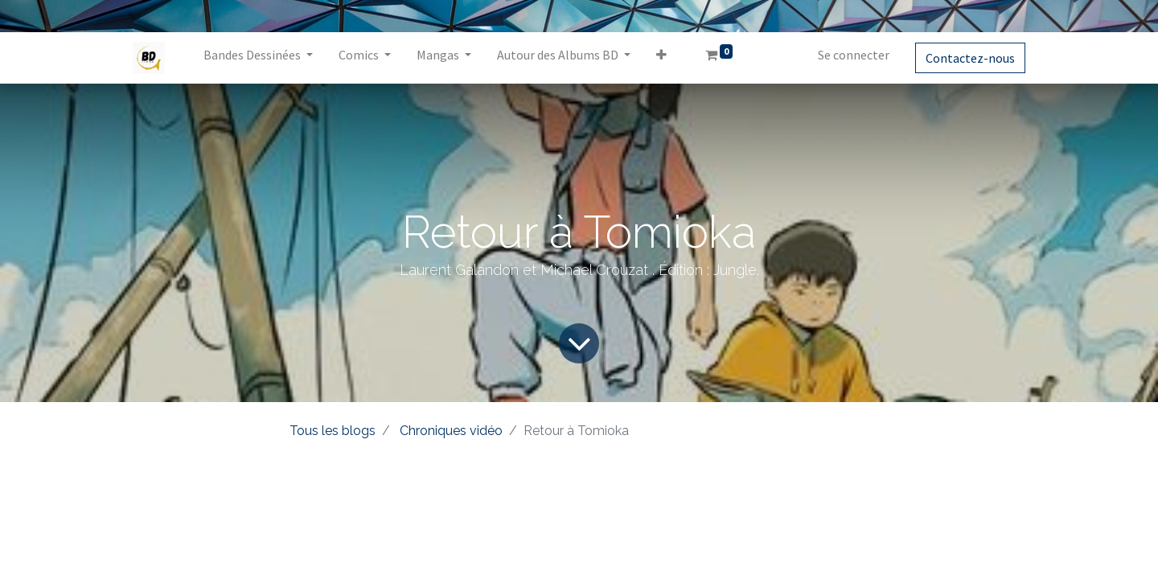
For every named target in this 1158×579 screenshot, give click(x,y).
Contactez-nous (970, 58)
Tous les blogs (333, 430)
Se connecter (853, 55)
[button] (661, 58)
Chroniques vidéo (451, 430)
